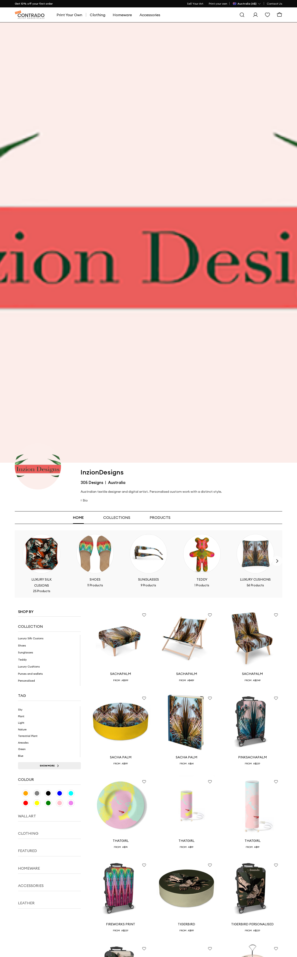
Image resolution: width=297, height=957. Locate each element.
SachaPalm (120, 674)
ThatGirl (121, 841)
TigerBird (186, 924)
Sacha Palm (120, 757)
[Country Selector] (247, 3)
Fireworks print (120, 924)
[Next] (277, 561)
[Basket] (279, 15)
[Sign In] (255, 15)
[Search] (242, 15)
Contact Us (274, 3)
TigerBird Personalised (252, 924)
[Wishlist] (267, 15)
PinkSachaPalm (252, 757)
